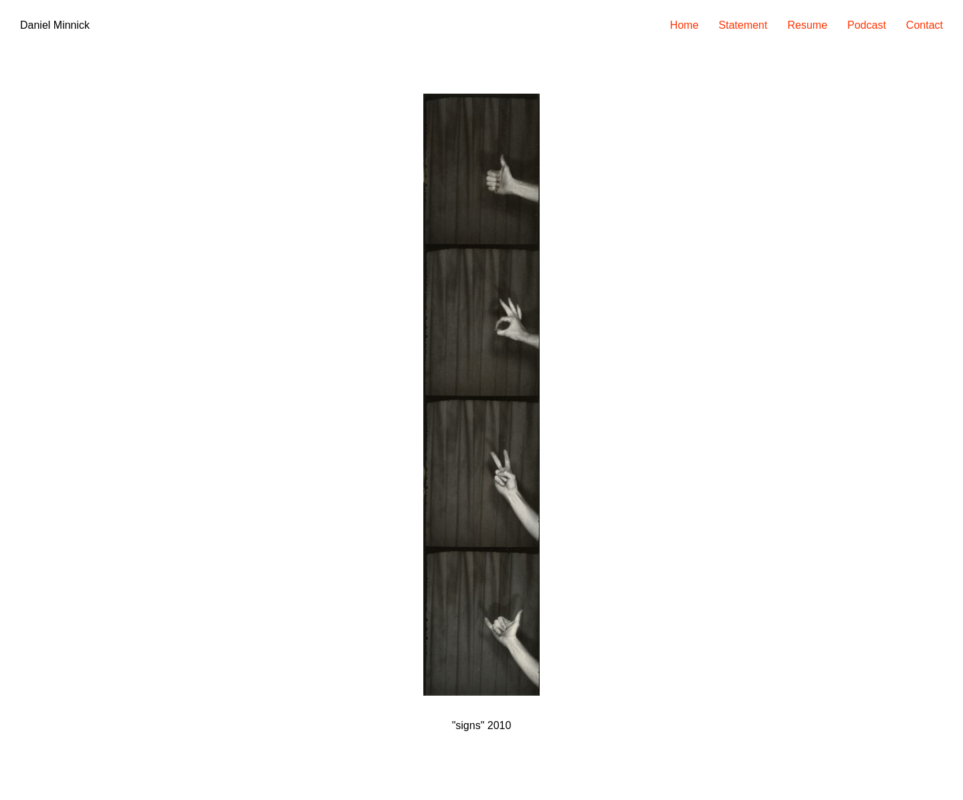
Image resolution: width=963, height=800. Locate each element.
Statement (743, 25)
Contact (924, 25)
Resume (807, 25)
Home (684, 25)
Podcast (866, 25)
